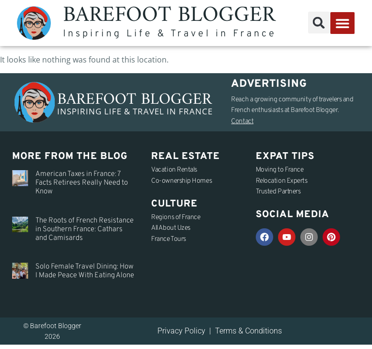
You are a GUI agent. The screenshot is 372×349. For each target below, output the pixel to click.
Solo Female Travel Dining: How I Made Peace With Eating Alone (84, 271)
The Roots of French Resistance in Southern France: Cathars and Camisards (84, 229)
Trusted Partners (278, 192)
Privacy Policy (181, 330)
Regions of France (175, 217)
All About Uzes (170, 228)
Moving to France (280, 170)
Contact (242, 121)
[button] (319, 22)
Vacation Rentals (174, 170)
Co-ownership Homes (181, 181)
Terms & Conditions (248, 330)
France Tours (168, 239)
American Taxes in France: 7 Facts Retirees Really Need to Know (81, 183)
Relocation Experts (282, 181)
